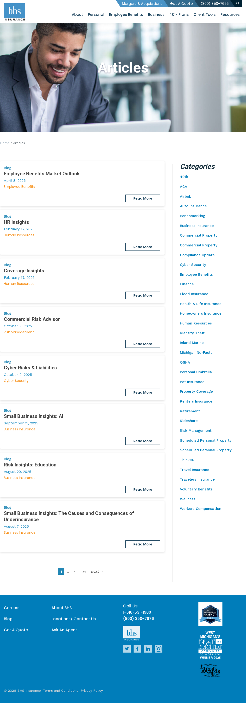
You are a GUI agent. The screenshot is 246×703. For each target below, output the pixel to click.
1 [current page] (61, 571)
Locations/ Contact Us (73, 619)
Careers (11, 608)
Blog (8, 619)
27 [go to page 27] (84, 571)
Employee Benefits (19, 186)
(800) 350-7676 (215, 3)
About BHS (61, 608)
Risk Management (19, 332)
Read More (142, 198)
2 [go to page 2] (68, 571)
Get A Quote (181, 3)
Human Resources (19, 235)
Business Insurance (20, 429)
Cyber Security (16, 380)
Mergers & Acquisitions (142, 3)
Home (5, 143)
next (95, 571)
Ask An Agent (64, 630)
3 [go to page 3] (74, 571)
